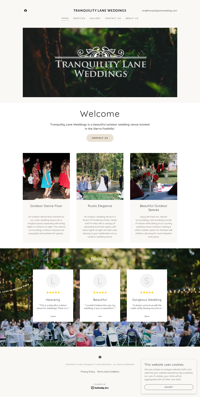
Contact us (100, 138)
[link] (25, 10)
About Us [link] (132, 18)
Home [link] (65, 18)
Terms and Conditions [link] (108, 371)
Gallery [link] (95, 18)
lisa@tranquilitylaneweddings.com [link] (159, 10)
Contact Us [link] (113, 18)
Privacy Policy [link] (88, 371)
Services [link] (79, 18)
